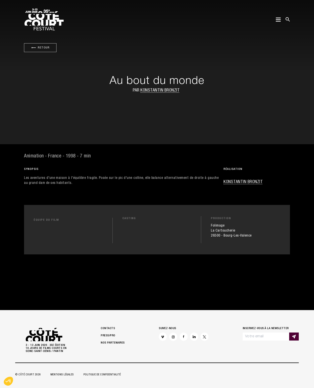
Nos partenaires (113, 342)
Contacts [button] (108, 328)
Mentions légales (62, 374)
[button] (8, 381)
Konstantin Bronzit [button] (160, 90)
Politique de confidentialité (102, 374)
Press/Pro (108, 335)
